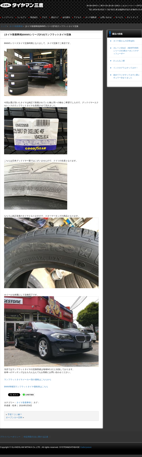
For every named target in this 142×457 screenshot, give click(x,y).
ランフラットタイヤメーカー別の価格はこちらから (27, 379)
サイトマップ (132, 17)
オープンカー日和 (14, 417)
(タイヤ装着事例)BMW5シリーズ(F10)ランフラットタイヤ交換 (37, 34)
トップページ (7, 17)
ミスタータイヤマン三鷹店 (22, 6)
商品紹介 (34, 17)
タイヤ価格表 (91, 17)
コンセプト (22, 17)
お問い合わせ (106, 17)
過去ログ (55, 17)
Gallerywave (86, 447)
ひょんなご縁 (119, 61)
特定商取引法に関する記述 (36, 437)
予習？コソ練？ (15, 414)
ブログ (44, 17)
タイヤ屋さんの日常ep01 (124, 41)
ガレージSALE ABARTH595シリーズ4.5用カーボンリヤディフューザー (126, 51)
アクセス (77, 17)
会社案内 (66, 17)
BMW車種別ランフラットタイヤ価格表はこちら (26, 386)
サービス (119, 17)
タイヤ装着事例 (23, 402)
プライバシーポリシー (10, 437)
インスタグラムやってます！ (125, 68)
